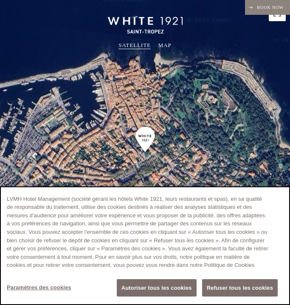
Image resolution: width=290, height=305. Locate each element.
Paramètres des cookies (39, 288)
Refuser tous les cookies (240, 289)
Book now (270, 7)
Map (165, 45)
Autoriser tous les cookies (156, 289)
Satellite (134, 45)
